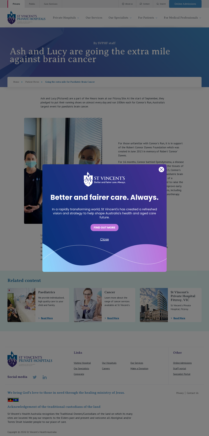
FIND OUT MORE (104, 227)
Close (104, 239)
